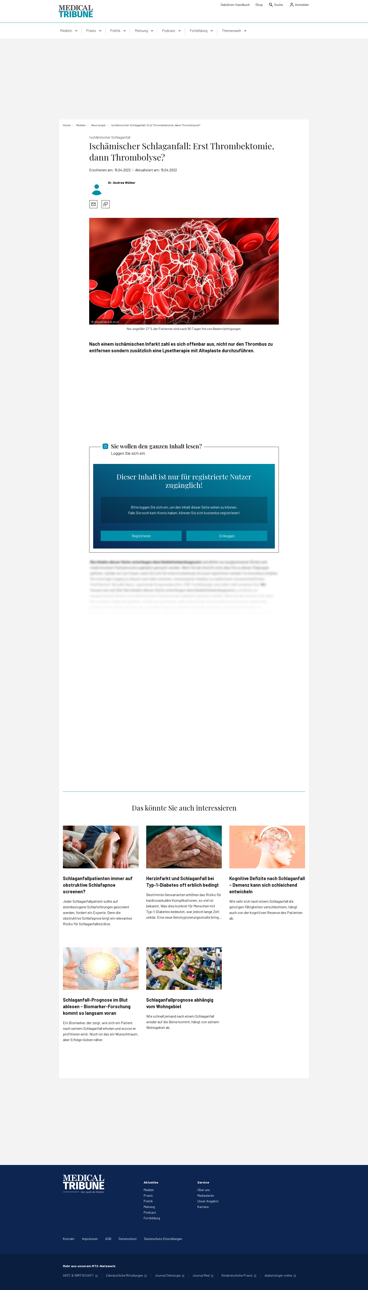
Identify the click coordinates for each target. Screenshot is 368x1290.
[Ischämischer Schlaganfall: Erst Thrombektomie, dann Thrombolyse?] (155, 125)
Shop (259, 5)
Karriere (203, 1207)
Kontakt (69, 1239)
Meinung (149, 1207)
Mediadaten (205, 1195)
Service (203, 1182)
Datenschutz (128, 1239)
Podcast (150, 1212)
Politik (148, 1201)
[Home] (67, 125)
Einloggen (227, 535)
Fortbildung (152, 1218)
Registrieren (141, 535)
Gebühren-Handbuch (235, 5)
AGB (108, 1239)
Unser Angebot (208, 1201)
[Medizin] (81, 125)
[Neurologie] (98, 125)
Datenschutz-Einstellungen (163, 1239)
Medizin (149, 1190)
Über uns (203, 1190)
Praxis (148, 1195)
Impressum (90, 1239)
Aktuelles (151, 1182)
